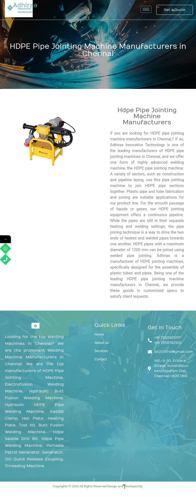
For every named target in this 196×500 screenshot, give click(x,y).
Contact (100, 359)
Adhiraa (25, 5)
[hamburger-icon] (146, 9)
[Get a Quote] (174, 10)
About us (101, 343)
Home (99, 334)
